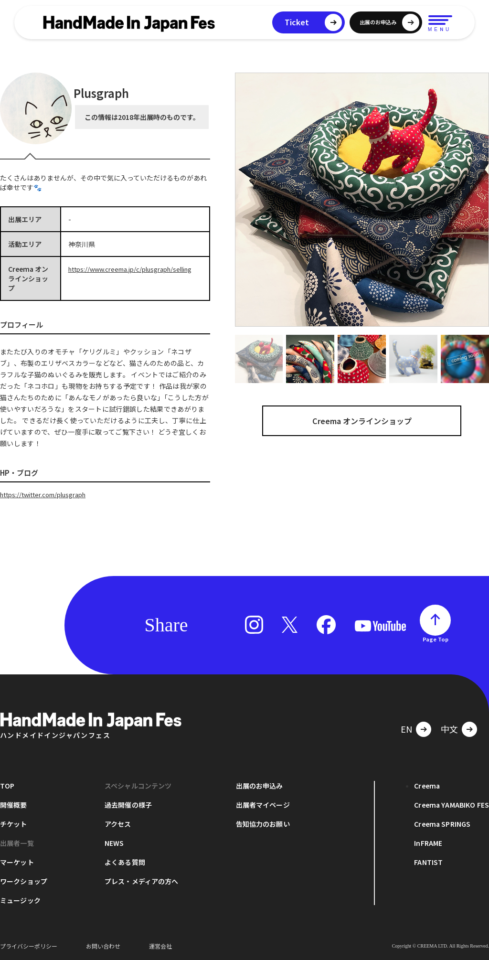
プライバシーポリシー (28, 945)
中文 (449, 728)
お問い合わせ (103, 945)
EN (406, 728)
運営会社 (160, 945)
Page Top (435, 638)
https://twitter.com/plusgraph (48, 494)
